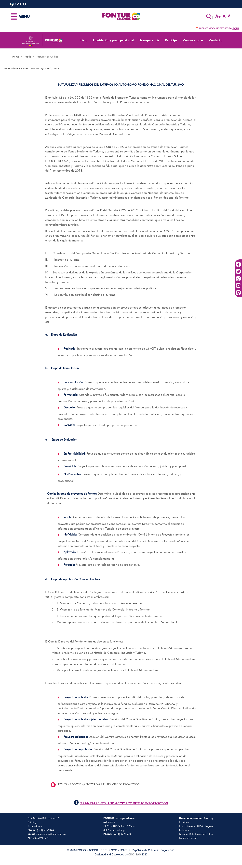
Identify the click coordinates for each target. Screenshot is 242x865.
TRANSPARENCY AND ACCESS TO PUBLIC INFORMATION (121, 803)
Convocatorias (193, 40)
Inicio (83, 40)
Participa (171, 40)
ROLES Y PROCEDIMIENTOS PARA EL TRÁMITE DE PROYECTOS (98, 784)
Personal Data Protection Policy (196, 834)
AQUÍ (235, 28)
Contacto (215, 40)
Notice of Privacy (188, 837)
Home (15, 56)
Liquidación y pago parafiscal (113, 40)
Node (28, 56)
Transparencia (149, 40)
